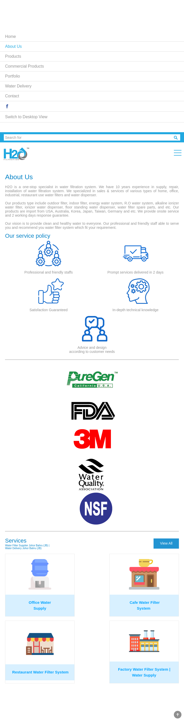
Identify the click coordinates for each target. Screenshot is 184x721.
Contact (12, 96)
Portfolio (12, 76)
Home (10, 36)
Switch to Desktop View (26, 117)
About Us (13, 46)
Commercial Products (24, 66)
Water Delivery (18, 86)
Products (13, 56)
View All (166, 543)
